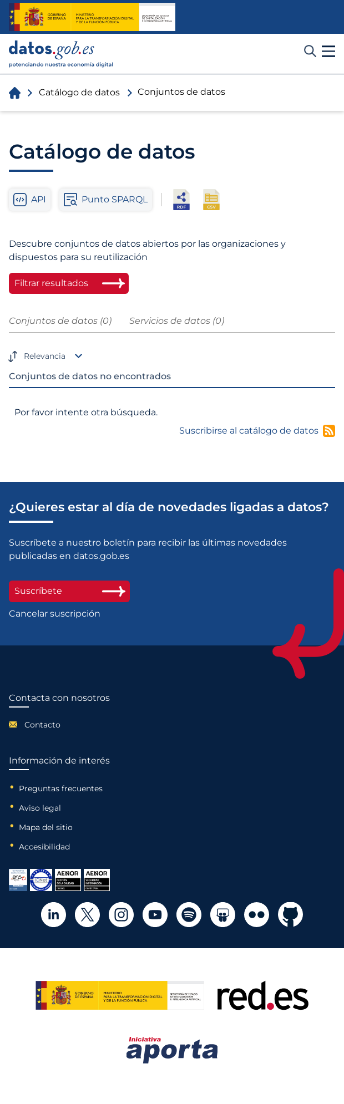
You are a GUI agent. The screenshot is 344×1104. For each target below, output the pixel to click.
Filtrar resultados (51, 283)
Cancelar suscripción (54, 614)
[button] (328, 51)
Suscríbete (69, 591)
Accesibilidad (44, 847)
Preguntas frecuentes (61, 788)
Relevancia (44, 356)
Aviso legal (40, 808)
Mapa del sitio (46, 827)
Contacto (42, 725)
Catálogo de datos (79, 92)
